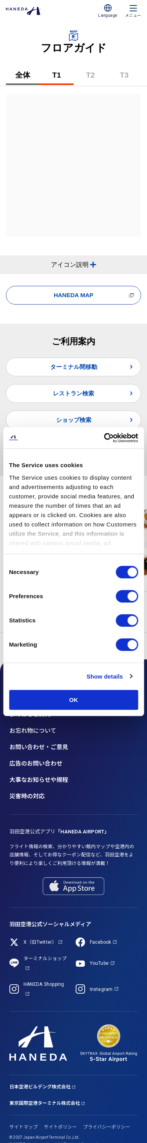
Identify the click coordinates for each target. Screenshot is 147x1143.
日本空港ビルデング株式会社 (40, 1087)
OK (73, 699)
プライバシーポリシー (106, 1127)
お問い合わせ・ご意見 (38, 747)
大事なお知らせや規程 (38, 779)
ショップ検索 (73, 419)
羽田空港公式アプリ (59, 832)
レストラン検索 (73, 393)
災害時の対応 (27, 796)
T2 (96, 78)
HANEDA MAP (73, 295)
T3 (130, 78)
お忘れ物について (32, 730)
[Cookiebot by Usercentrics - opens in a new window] (104, 438)
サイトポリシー (60, 1127)
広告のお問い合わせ (35, 763)
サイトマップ (23, 1127)
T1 (62, 78)
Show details (105, 676)
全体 (22, 75)
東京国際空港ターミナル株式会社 (44, 1103)
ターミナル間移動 (73, 366)
